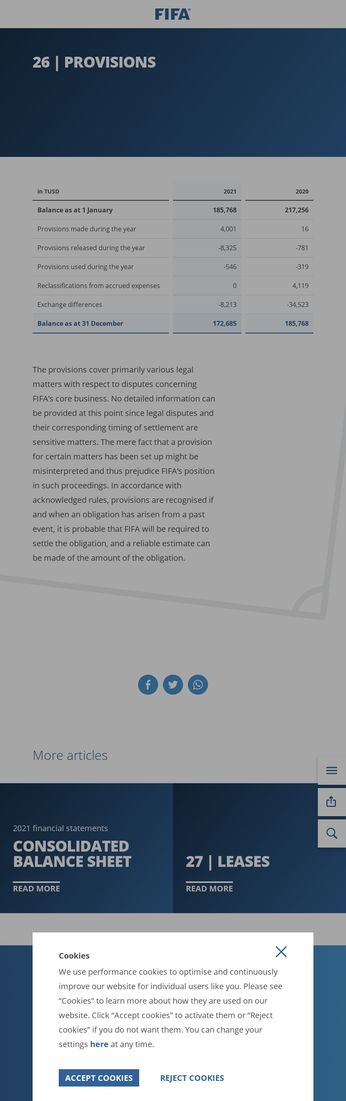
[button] (281, 951)
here (98, 1044)
